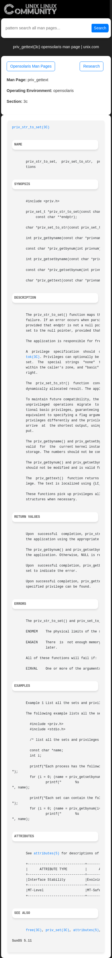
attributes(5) (46, 853)
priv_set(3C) (57, 930)
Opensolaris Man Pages (30, 66)
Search (100, 28)
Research (91, 66)
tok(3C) (33, 357)
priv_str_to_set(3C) (31, 127)
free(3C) (34, 930)
